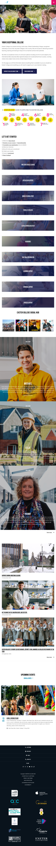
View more (50, 532)
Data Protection (28, 780)
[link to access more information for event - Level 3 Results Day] (28, 700)
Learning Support (28, 271)
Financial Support (28, 286)
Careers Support (28, 302)
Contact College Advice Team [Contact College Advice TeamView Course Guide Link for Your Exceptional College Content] (11, 71)
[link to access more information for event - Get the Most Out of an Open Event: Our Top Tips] (28, 595)
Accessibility (28, 784)
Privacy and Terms (28, 778)
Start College (6, 155)
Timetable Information (28, 257)
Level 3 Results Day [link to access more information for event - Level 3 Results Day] (13, 718)
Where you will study (28, 196)
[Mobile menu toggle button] (53, 2)
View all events (28, 678)
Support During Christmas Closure (11, 575)
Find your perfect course (28, 164)
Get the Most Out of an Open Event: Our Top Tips (14, 612)
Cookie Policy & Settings (28, 776)
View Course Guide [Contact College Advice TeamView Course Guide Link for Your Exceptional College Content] (28, 71)
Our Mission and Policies (28, 782)
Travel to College (28, 210)
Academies (28, 241)
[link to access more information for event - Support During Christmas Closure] (28, 558)
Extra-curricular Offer (28, 225)
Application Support (28, 180)
